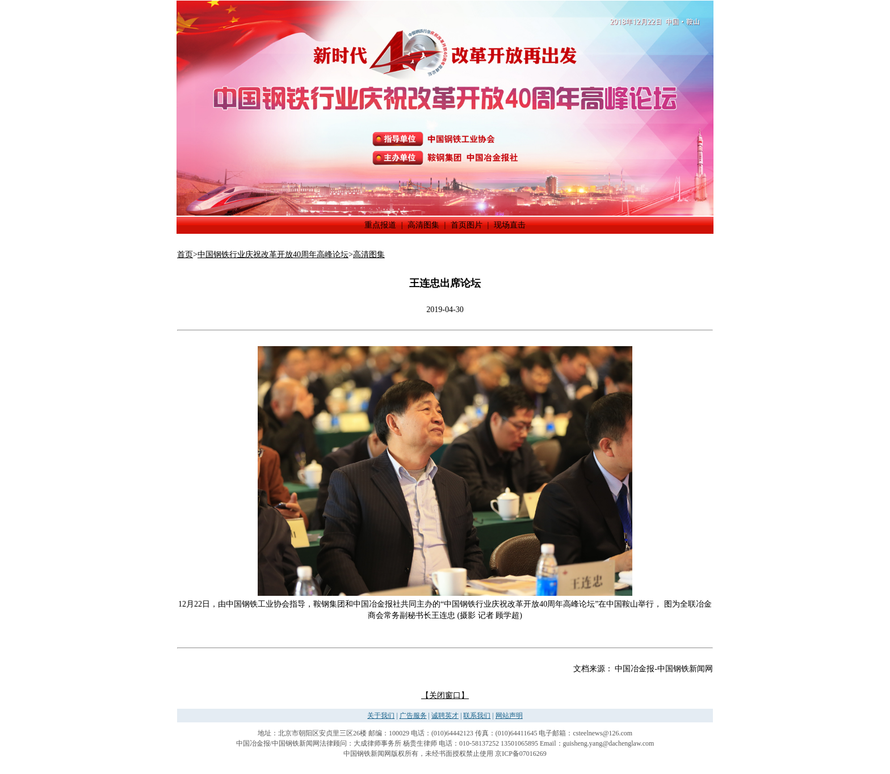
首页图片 (466, 225)
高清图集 (423, 225)
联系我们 (476, 716)
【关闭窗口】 (445, 695)
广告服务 (413, 716)
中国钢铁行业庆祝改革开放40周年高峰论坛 (273, 254)
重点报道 (380, 225)
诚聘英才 (445, 716)
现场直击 (510, 225)
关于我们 (380, 716)
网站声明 (509, 716)
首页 (185, 254)
